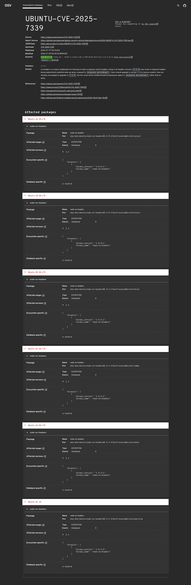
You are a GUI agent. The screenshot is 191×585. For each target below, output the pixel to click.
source (68, 184)
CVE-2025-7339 (47, 47)
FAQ (58, 5)
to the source (149, 24)
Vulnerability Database (33, 5)
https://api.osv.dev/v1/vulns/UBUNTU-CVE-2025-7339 (63, 44)
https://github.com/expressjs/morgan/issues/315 (60, 94)
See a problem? (123, 22)
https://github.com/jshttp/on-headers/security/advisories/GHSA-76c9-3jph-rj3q (73, 98)
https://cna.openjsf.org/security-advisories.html (60, 91)
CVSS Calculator (122, 57)
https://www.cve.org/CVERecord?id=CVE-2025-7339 (62, 87)
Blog (49, 5)
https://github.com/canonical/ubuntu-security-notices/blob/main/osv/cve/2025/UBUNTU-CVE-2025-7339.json (86, 40)
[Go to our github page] (184, 6)
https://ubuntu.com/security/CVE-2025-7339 (59, 37)
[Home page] (8, 6)
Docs (69, 5)
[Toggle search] (178, 5)
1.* (67, 152)
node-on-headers (37, 126)
